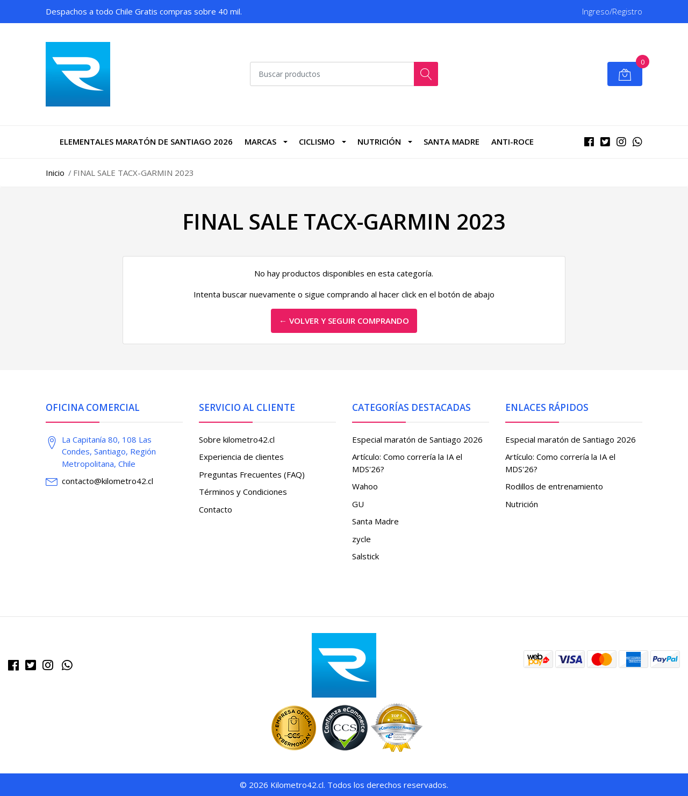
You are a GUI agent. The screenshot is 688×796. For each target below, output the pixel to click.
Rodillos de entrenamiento (554, 486)
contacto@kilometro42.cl (107, 480)
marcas (260, 141)
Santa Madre (451, 141)
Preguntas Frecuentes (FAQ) (252, 474)
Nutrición (379, 141)
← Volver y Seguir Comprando (344, 320)
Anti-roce (512, 141)
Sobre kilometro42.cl (237, 439)
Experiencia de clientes (241, 456)
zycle (361, 539)
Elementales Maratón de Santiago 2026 (146, 141)
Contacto (215, 509)
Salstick (365, 556)
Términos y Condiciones (243, 491)
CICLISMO (317, 141)
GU (358, 504)
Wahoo (365, 486)
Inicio (55, 172)
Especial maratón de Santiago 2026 (417, 439)
